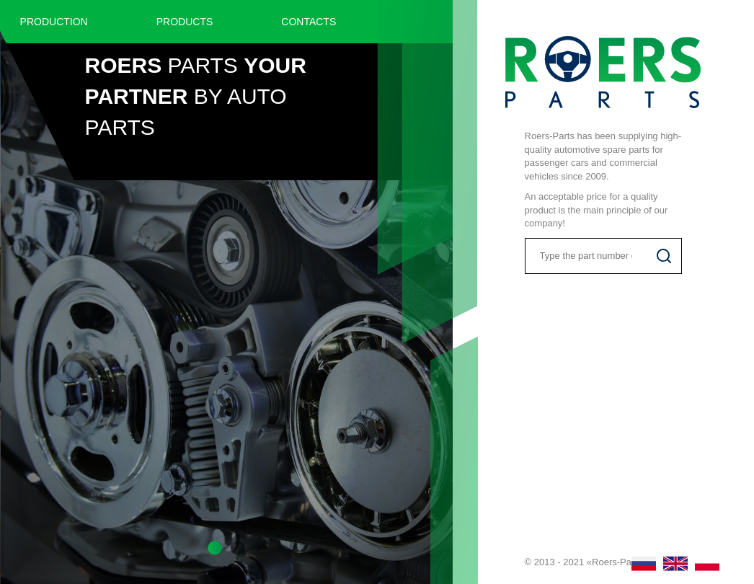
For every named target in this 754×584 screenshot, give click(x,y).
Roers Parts (603, 72)
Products (184, 21)
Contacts (308, 21)
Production (54, 21)
